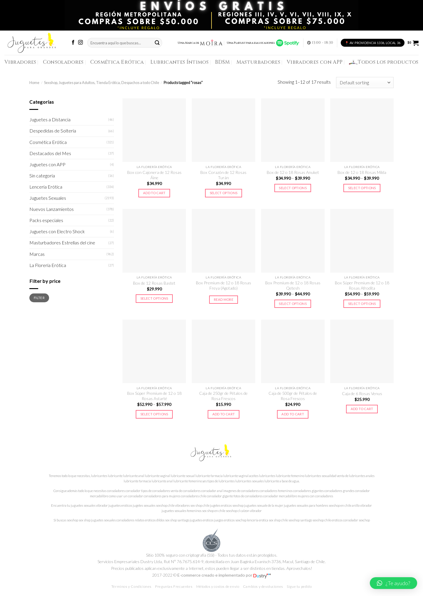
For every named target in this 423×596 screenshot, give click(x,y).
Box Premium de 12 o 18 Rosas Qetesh (292, 285)
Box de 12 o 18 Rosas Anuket (293, 172)
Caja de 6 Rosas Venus (362, 393)
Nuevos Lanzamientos (51, 209)
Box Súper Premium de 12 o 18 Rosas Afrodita (362, 285)
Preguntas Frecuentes (173, 586)
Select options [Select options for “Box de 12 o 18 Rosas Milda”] (362, 188)
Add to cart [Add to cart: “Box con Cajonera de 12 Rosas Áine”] (154, 193)
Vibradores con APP (315, 62)
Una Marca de (200, 42)
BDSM (222, 62)
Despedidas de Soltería (52, 130)
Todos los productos (384, 62)
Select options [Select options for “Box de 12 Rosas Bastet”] (154, 298)
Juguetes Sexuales (47, 198)
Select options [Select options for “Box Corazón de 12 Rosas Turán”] (224, 193)
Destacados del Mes (50, 153)
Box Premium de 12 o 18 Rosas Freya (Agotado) (223, 285)
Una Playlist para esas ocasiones (263, 42)
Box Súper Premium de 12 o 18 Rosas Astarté (154, 396)
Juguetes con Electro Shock (57, 231)
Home (34, 82)
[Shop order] (365, 82)
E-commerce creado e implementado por (224, 575)
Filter (39, 298)
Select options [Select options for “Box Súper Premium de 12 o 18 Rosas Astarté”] (154, 414)
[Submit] (157, 43)
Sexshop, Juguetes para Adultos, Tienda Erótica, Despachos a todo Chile (101, 82)
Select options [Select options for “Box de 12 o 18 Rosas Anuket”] (293, 188)
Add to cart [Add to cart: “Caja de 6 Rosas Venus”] (362, 409)
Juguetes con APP (47, 164)
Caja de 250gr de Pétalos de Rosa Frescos (223, 396)
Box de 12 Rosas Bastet (154, 283)
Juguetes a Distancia (49, 119)
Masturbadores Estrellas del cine (62, 242)
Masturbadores (258, 62)
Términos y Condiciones (131, 586)
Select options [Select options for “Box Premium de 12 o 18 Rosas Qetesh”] (293, 303)
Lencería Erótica (45, 186)
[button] (393, 583)
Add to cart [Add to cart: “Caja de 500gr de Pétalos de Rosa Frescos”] (292, 414)
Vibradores (20, 62)
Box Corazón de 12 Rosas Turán (223, 175)
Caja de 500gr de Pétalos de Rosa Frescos (292, 396)
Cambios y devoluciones (263, 586)
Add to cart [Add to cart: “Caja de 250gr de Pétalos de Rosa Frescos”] (223, 414)
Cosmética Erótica (117, 62)
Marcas (37, 254)
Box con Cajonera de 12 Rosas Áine (154, 175)
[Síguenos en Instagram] (80, 42)
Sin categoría (42, 175)
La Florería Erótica (47, 265)
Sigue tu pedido (299, 586)
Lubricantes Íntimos (179, 62)
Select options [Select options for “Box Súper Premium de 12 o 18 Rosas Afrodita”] (362, 303)
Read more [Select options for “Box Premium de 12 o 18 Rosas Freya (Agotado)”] (223, 299)
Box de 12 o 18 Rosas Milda (362, 172)
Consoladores (63, 62)
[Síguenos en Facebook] (73, 42)
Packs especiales (46, 220)
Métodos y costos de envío (217, 586)
